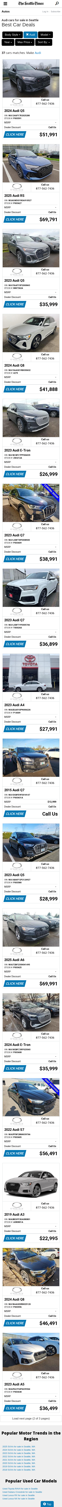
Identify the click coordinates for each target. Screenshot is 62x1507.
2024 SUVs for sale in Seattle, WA (18, 1450)
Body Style (12, 34)
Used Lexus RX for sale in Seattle (18, 1495)
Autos (6, 11)
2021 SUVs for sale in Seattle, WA (18, 1460)
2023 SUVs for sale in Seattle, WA (18, 1453)
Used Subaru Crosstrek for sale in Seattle (22, 1492)
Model (45, 34)
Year (8, 42)
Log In (45, 11)
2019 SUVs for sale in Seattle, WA (18, 1466)
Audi (30, 34)
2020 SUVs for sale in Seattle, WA (18, 1463)
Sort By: (44, 42)
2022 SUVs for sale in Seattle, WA (18, 1456)
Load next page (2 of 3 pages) (31, 1418)
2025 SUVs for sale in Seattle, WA (18, 1446)
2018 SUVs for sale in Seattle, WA (18, 1470)
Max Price (25, 42)
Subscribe (55, 11)
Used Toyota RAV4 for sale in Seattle (20, 1488)
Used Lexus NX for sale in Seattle (18, 1498)
